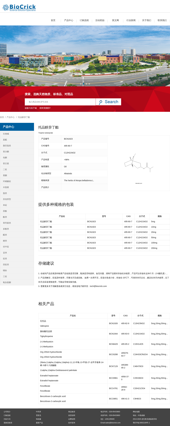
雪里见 (38, 415)
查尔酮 (6, 151)
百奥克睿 (146, 419)
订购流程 (84, 20)
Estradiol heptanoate (49, 375)
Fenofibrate (45, 386)
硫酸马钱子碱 (31, 108)
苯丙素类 (7, 223)
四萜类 (6, 264)
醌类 (5, 235)
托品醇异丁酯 (24, 117)
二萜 (5, 169)
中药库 (38, 412)
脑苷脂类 (7, 146)
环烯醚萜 (7, 181)
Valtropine (44, 326)
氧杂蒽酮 (7, 282)
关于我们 (146, 20)
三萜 (5, 276)
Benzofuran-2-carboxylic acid (53, 396)
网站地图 (136, 412)
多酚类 (6, 229)
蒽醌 (5, 140)
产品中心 (68, 20)
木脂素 (6, 187)
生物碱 (6, 134)
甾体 (5, 252)
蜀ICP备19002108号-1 (141, 423)
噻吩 (5, 270)
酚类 (5, 217)
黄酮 (5, 175)
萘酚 (5, 211)
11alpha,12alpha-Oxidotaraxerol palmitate (58, 370)
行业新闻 (131, 20)
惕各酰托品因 (46, 331)
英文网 (115, 20)
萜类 (5, 258)
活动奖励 (99, 20)
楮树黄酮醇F (45, 108)
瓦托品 (43, 321)
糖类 (5, 241)
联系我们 (162, 20)
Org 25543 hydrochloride (51, 352)
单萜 (5, 205)
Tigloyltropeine (46, 336)
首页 (53, 20)
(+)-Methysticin (46, 342)
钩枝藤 (38, 419)
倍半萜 (6, 247)
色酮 (5, 157)
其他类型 (7, 199)
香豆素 (6, 163)
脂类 (5, 193)
